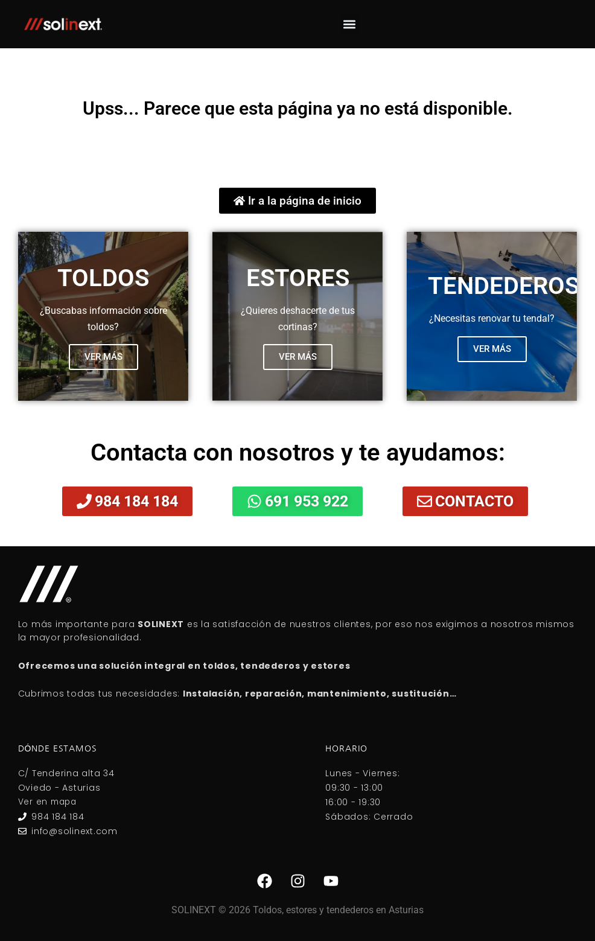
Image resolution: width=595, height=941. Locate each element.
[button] (350, 24)
